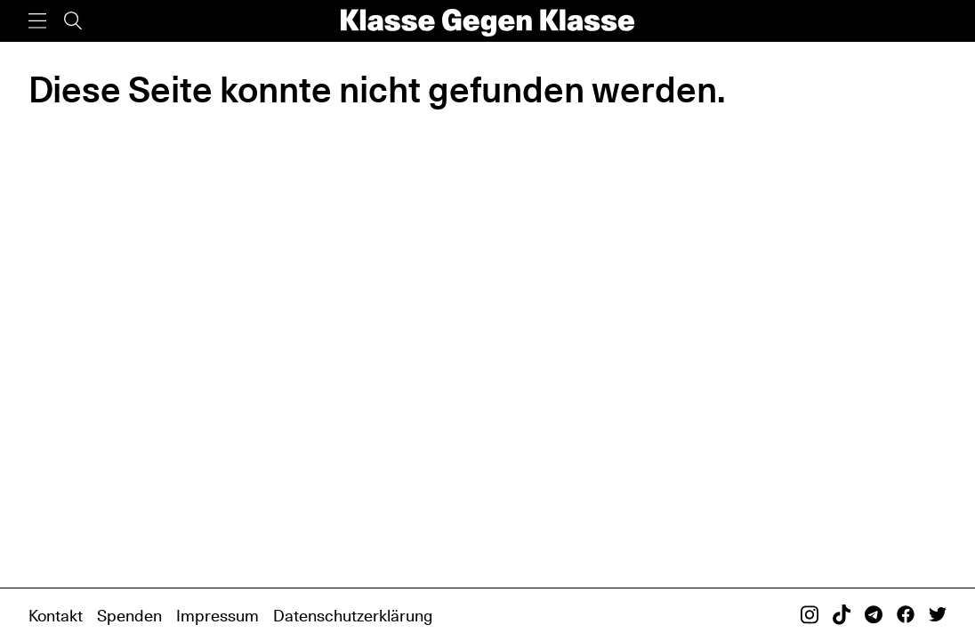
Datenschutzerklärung (352, 615)
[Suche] (73, 21)
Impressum (217, 615)
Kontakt (55, 615)
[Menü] (37, 21)
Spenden (129, 615)
